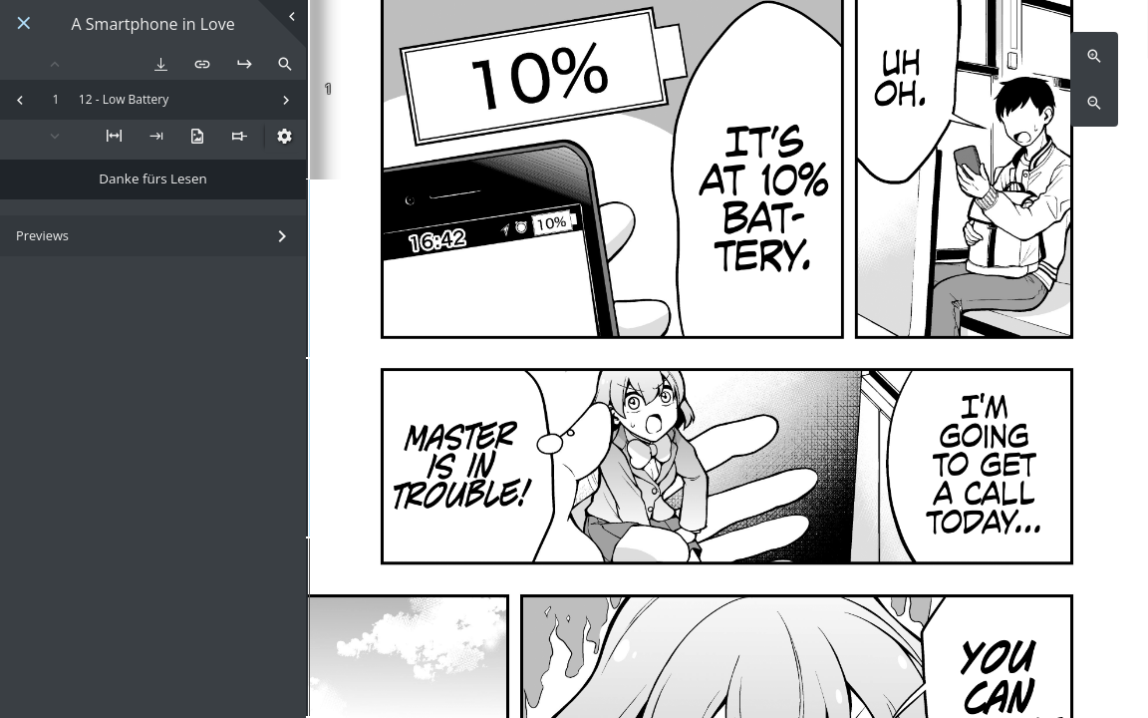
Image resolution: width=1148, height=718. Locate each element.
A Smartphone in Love (153, 24)
